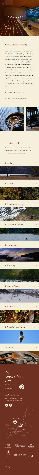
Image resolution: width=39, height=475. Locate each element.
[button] (9, 2)
